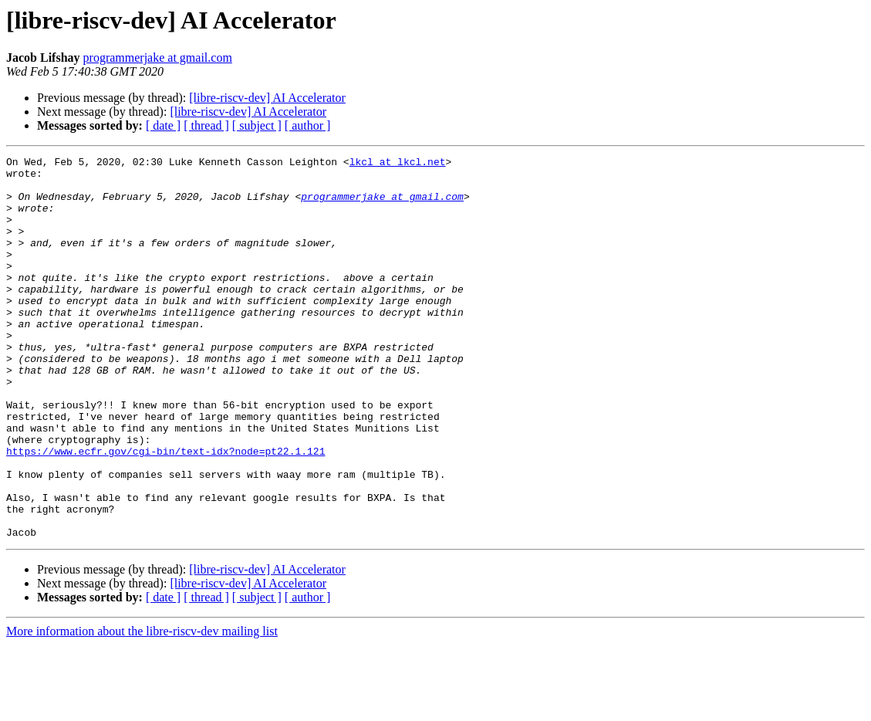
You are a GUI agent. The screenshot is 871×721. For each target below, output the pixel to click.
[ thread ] (206, 125)
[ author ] (308, 125)
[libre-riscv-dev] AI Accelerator (267, 97)
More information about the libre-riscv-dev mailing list (142, 707)
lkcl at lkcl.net (397, 164)
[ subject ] (257, 125)
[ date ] (163, 125)
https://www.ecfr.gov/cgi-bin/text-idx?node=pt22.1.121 (165, 511)
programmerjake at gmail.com (157, 57)
